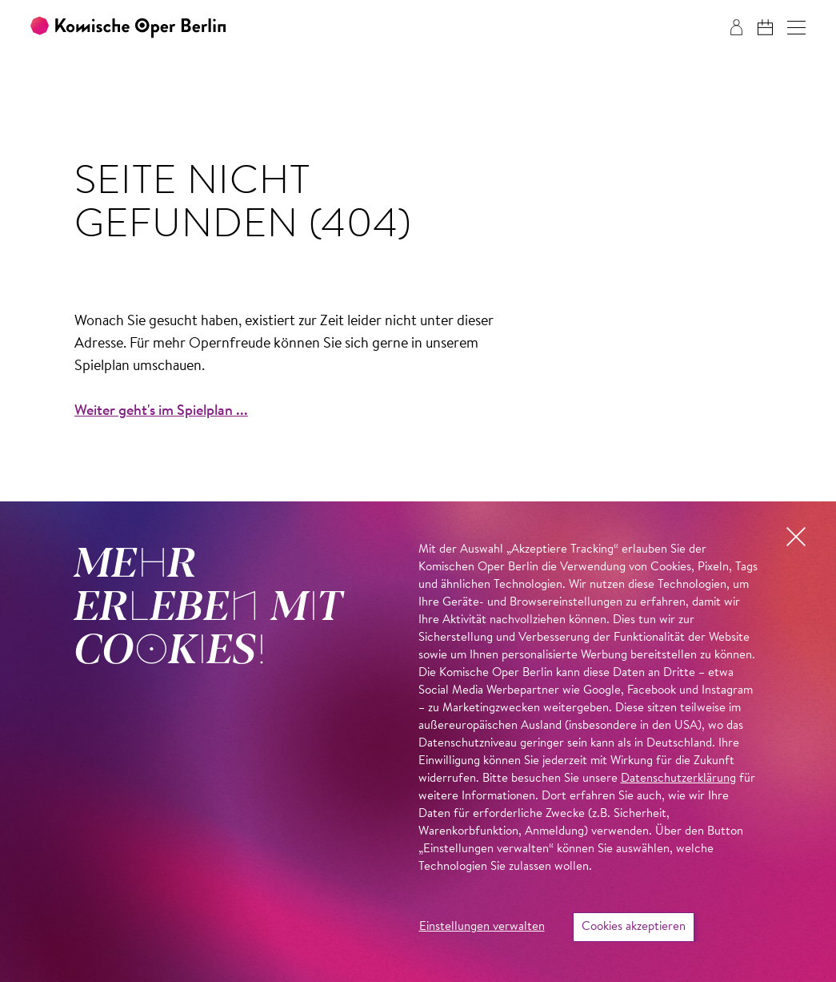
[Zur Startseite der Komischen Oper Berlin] (128, 27)
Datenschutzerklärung (678, 779)
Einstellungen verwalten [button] (482, 927)
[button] (796, 27)
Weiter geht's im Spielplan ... (161, 411)
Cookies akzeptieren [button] (634, 927)
